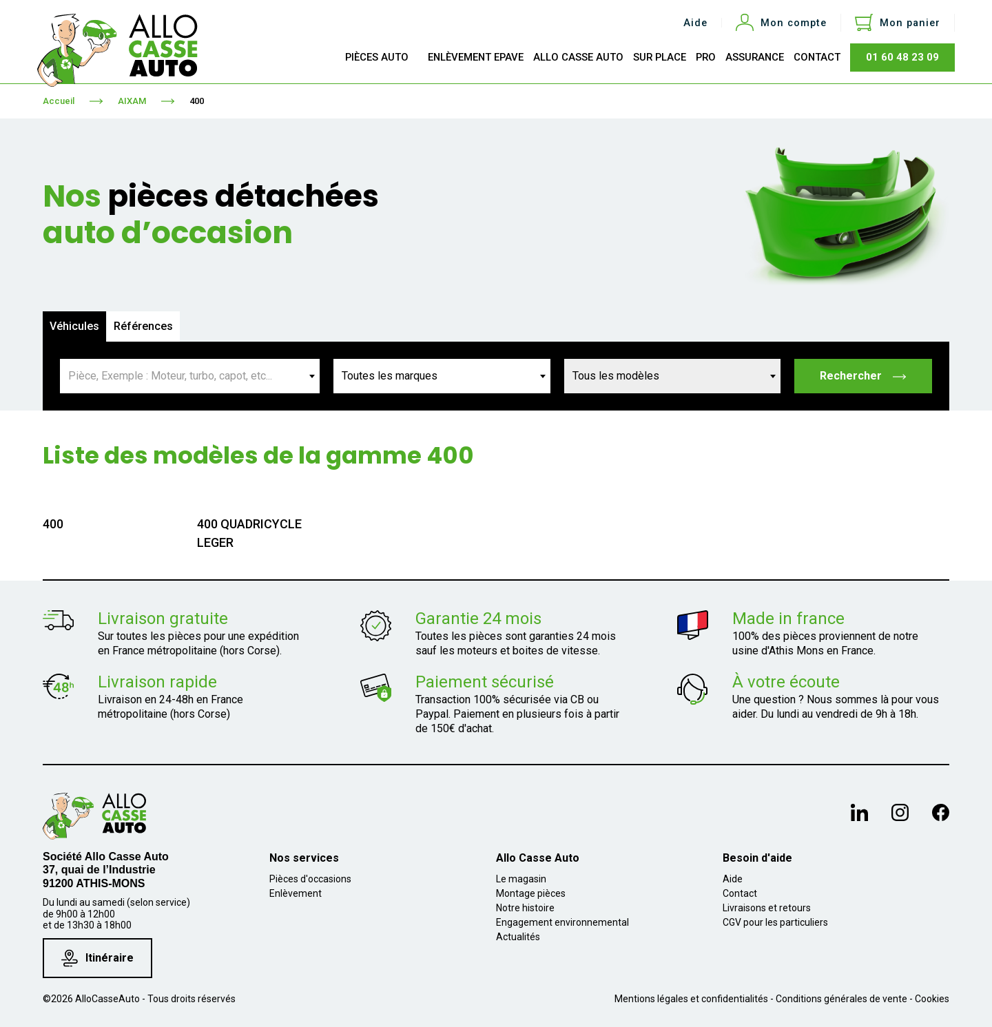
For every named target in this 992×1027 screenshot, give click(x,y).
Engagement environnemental (562, 922)
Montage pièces (531, 893)
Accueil (58, 101)
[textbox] (190, 376)
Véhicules (74, 326)
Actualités (518, 936)
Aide (695, 23)
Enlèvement (295, 893)
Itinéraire (97, 958)
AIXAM (132, 101)
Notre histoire (525, 907)
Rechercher (863, 375)
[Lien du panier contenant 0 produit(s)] (897, 23)
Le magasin (521, 878)
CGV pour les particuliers (775, 922)
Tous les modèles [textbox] (615, 375)
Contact (740, 893)
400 (196, 101)
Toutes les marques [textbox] (389, 375)
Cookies (932, 998)
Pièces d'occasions (310, 878)
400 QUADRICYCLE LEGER (249, 533)
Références (143, 326)
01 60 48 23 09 (902, 57)
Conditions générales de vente (841, 998)
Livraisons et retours (767, 907)
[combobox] (190, 376)
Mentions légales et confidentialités (691, 998)
